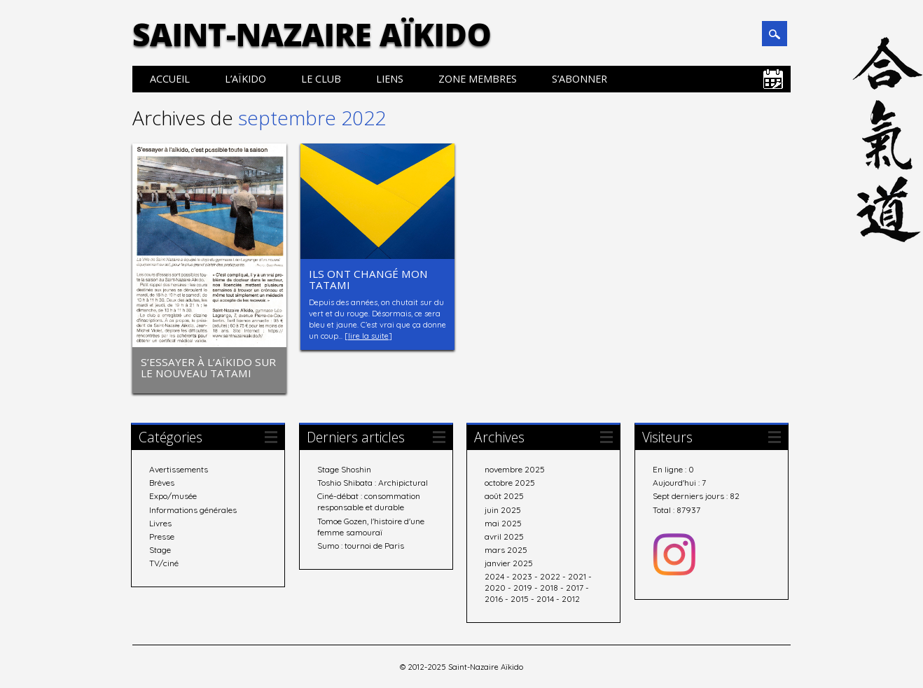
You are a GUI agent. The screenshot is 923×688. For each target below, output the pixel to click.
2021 (577, 575)
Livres (160, 522)
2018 (549, 587)
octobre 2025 (510, 482)
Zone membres (477, 78)
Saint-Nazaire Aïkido (312, 34)
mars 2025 (506, 549)
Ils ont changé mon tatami (368, 279)
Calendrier (773, 79)
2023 (522, 575)
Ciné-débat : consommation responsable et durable (368, 501)
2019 (522, 587)
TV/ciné (164, 562)
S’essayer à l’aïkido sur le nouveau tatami (208, 367)
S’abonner (579, 78)
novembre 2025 (515, 468)
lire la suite (368, 336)
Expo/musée (173, 495)
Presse (161, 536)
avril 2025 (504, 536)
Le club (321, 78)
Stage (160, 549)
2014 (545, 598)
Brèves (161, 482)
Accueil (170, 78)
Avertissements (178, 468)
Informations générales (193, 508)
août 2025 (504, 495)
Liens (389, 78)
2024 (494, 575)
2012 (571, 598)
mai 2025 (503, 522)
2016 (494, 598)
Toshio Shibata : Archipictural (372, 482)
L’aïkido (245, 78)
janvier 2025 (509, 562)
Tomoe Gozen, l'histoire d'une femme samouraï (370, 525)
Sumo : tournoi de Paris (360, 544)
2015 (520, 598)
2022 (550, 575)
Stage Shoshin (344, 468)
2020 (495, 587)
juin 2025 (503, 508)
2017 (574, 587)
